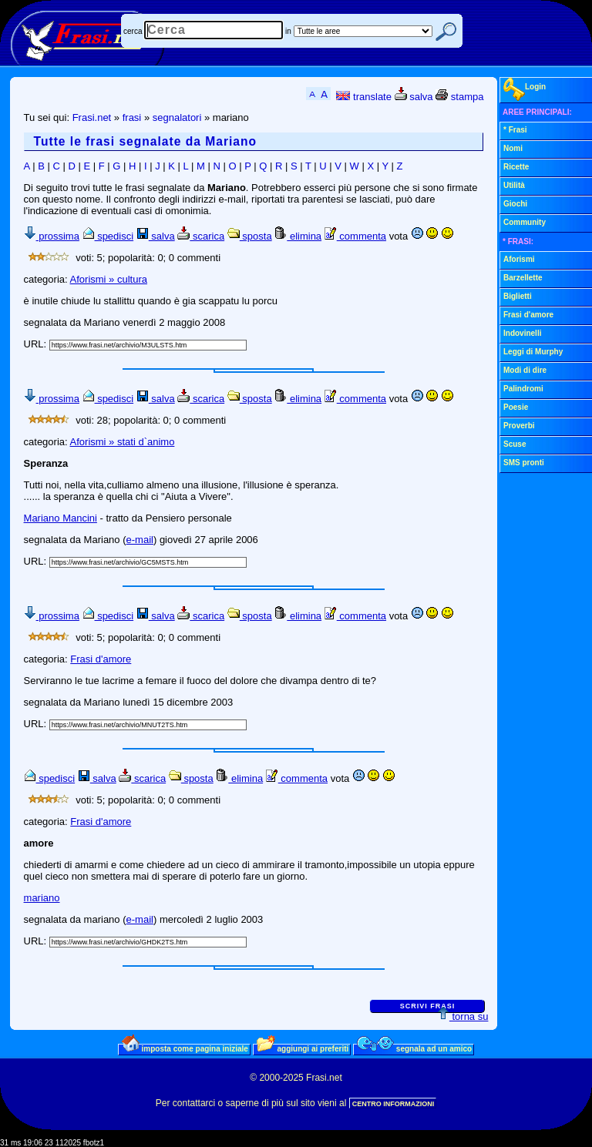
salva (414, 96)
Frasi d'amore (100, 659)
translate (363, 96)
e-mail (139, 539)
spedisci (108, 236)
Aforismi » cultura (108, 279)
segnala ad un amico (414, 1048)
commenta (355, 236)
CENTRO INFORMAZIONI (393, 1104)
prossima (51, 236)
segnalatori (177, 117)
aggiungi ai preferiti (303, 1048)
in (288, 31)
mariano (42, 898)
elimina (297, 236)
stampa (459, 96)
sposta (249, 236)
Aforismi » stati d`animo (122, 442)
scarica (200, 236)
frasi (132, 117)
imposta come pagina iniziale (185, 1048)
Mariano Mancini (60, 518)
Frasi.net (92, 117)
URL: (36, 344)
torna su (463, 1016)
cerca (132, 31)
